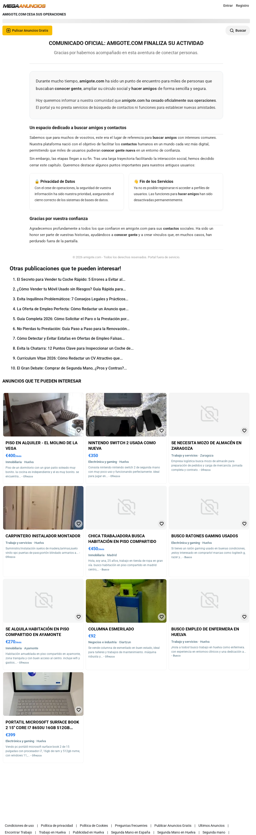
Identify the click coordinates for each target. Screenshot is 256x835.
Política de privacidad (57, 826)
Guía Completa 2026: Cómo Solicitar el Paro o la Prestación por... (73, 319)
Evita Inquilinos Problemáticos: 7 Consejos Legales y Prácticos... (72, 299)
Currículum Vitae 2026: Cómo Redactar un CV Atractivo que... (70, 358)
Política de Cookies (94, 826)
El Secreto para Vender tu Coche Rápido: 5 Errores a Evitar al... (71, 279)
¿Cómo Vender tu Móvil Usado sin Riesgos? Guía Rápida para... (71, 289)
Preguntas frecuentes (131, 826)
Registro (242, 5)
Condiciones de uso (19, 826)
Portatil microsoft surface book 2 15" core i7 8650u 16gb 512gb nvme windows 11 (42, 728)
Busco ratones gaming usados (204, 535)
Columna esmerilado (111, 629)
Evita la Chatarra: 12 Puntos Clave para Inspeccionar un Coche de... (75, 348)
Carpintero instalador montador (43, 535)
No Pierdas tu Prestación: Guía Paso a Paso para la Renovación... (73, 328)
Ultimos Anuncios (211, 826)
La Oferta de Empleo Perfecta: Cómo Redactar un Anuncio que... (72, 309)
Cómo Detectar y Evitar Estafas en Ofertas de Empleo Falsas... (71, 338)
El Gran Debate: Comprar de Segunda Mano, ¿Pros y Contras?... (72, 368)
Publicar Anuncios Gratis (172, 826)
